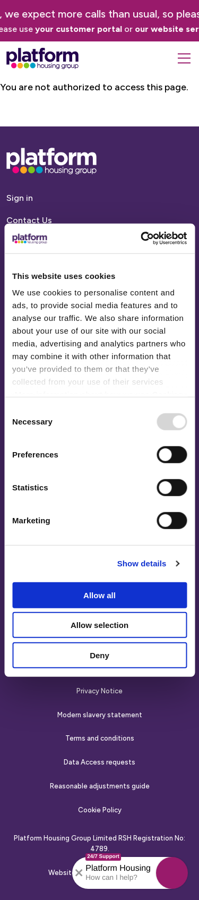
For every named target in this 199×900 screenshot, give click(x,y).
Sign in (19, 198)
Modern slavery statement (99, 715)
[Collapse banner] (79, 873)
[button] (172, 873)
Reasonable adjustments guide (100, 786)
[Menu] (184, 58)
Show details (142, 563)
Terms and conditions (99, 738)
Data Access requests (99, 762)
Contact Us (29, 220)
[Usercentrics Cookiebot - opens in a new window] (142, 238)
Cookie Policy (100, 810)
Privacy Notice (99, 691)
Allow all (99, 594)
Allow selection (99, 625)
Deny (99, 654)
